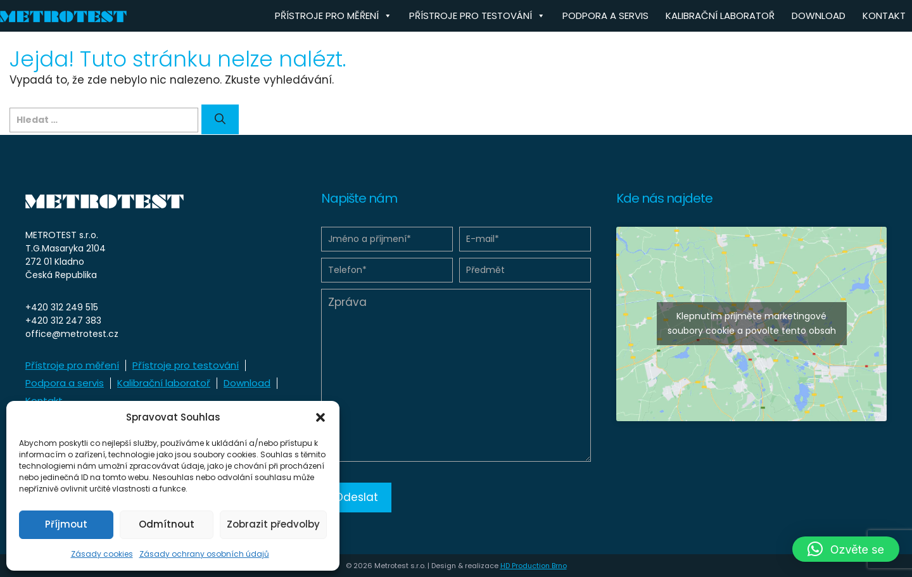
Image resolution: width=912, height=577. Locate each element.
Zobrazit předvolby (273, 524)
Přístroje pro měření (72, 365)
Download (819, 15)
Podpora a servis (605, 15)
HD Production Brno (533, 566)
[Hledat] (220, 120)
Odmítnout (166, 524)
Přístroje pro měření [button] (333, 16)
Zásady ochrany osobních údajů (204, 553)
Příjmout (66, 524)
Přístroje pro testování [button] (477, 16)
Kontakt (884, 15)
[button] (320, 417)
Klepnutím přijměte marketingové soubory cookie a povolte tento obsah (752, 323)
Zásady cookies (102, 553)
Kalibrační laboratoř (720, 15)
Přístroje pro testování (185, 365)
